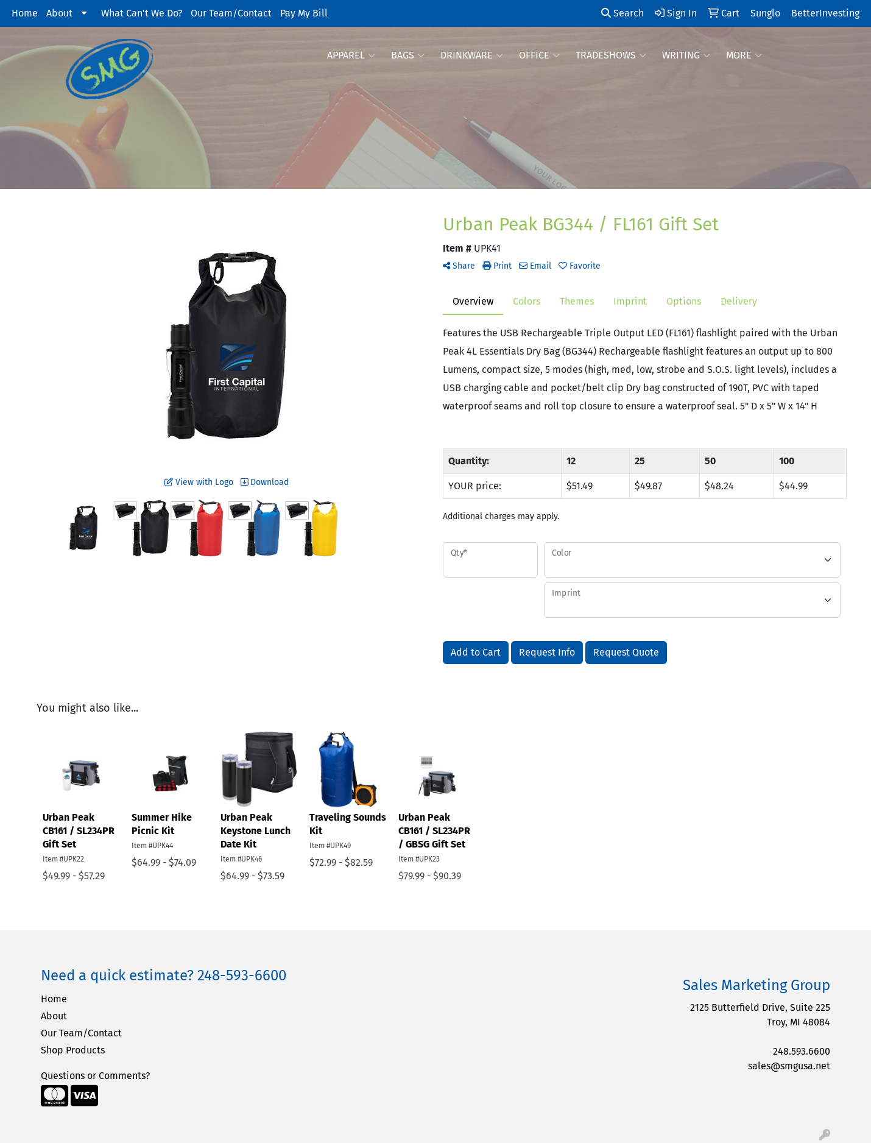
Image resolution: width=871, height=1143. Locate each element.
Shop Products (73, 1050)
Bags (408, 55)
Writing (686, 55)
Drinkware (471, 55)
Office (539, 55)
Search (622, 13)
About (59, 13)
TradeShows (611, 55)
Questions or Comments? (95, 1075)
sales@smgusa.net (789, 1066)
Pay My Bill (304, 13)
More (744, 55)
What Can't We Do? (141, 13)
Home (25, 13)
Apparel (351, 55)
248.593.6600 (801, 1051)
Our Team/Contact (231, 13)
